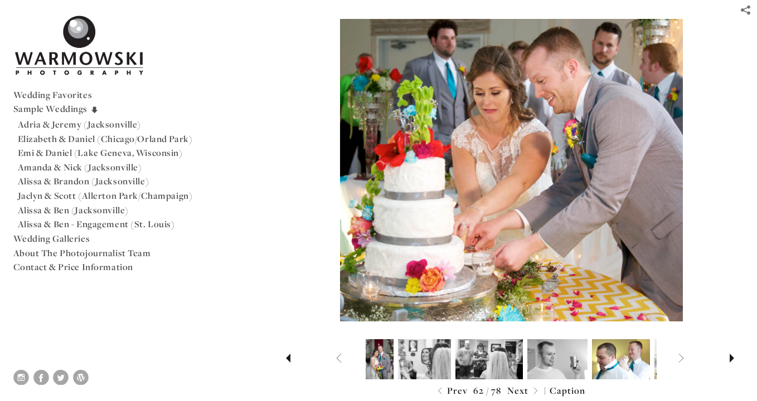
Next (524, 391)
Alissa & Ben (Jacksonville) (73, 210)
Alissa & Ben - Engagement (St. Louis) (96, 224)
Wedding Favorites (53, 95)
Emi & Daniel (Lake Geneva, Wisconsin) (100, 152)
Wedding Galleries (51, 238)
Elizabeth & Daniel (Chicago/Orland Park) (105, 139)
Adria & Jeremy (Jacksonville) (80, 124)
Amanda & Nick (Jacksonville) (80, 167)
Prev (451, 391)
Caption (567, 390)
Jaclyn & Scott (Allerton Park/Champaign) (105, 195)
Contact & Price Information (73, 267)
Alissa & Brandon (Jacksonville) (83, 181)
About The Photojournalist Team (82, 253)
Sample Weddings (56, 108)
